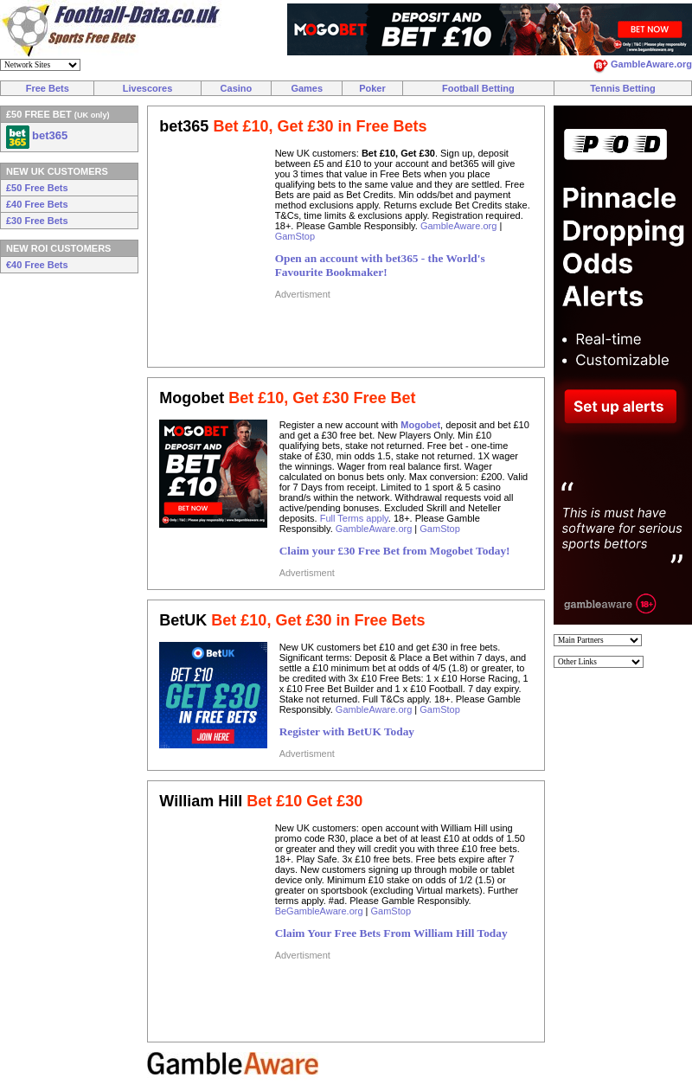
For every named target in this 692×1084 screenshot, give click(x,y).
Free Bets (47, 88)
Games (307, 88)
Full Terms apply (354, 518)
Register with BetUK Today (346, 731)
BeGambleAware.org (319, 911)
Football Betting (478, 88)
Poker (372, 88)
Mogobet (420, 425)
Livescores (147, 88)
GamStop (295, 236)
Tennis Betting (623, 88)
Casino (237, 88)
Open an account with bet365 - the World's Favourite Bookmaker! (380, 265)
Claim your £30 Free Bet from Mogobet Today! (394, 550)
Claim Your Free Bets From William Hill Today (391, 933)
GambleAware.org (458, 226)
